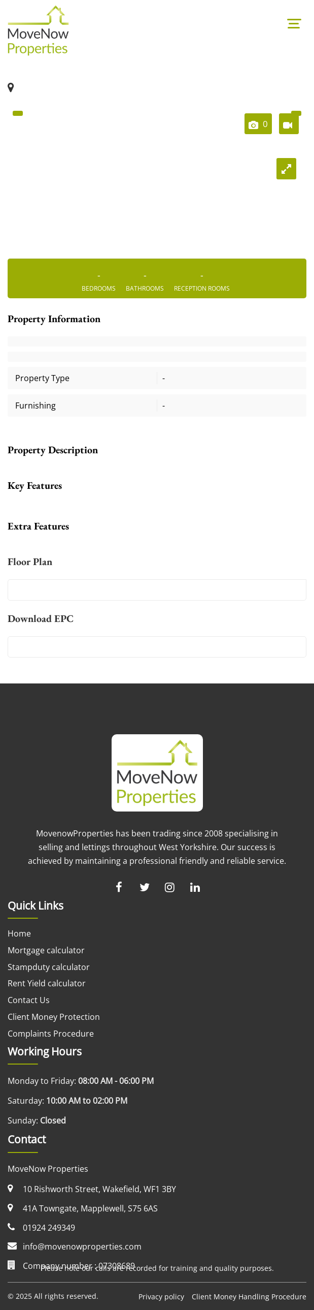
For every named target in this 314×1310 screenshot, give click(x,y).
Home (19, 933)
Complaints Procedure (51, 1033)
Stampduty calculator (49, 967)
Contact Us (29, 1000)
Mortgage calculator (46, 950)
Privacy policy (161, 1296)
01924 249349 (49, 1227)
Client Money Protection (54, 1016)
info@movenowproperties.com (82, 1246)
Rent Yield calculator (47, 983)
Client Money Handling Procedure (249, 1296)
